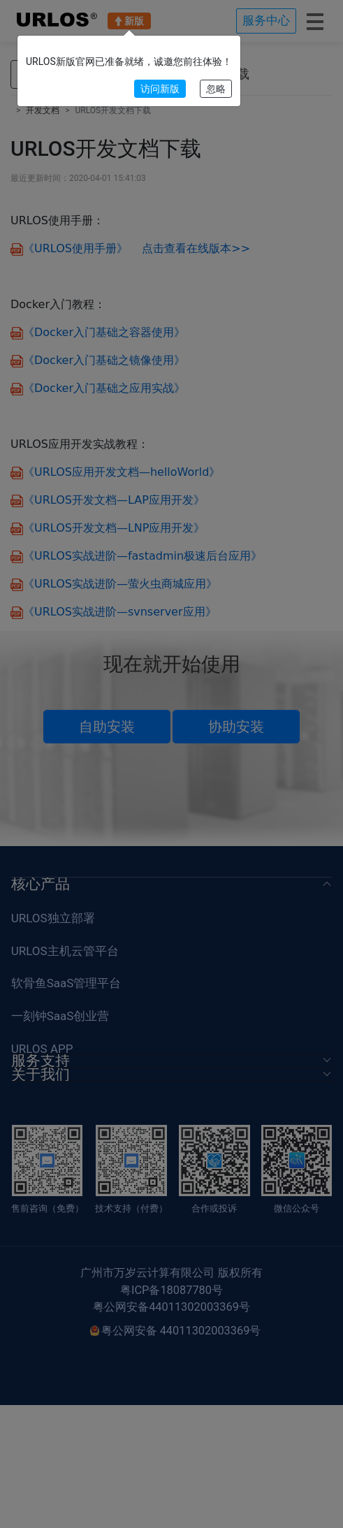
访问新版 (160, 88)
